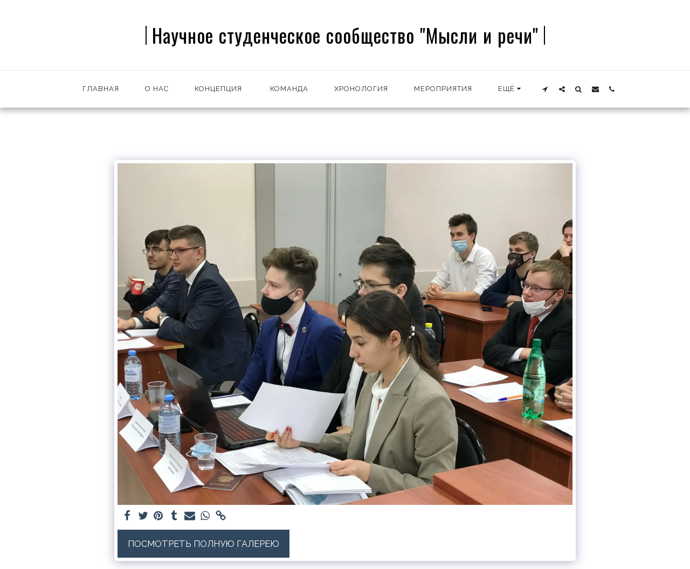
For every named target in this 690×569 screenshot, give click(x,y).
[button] (545, 89)
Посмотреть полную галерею (203, 543)
